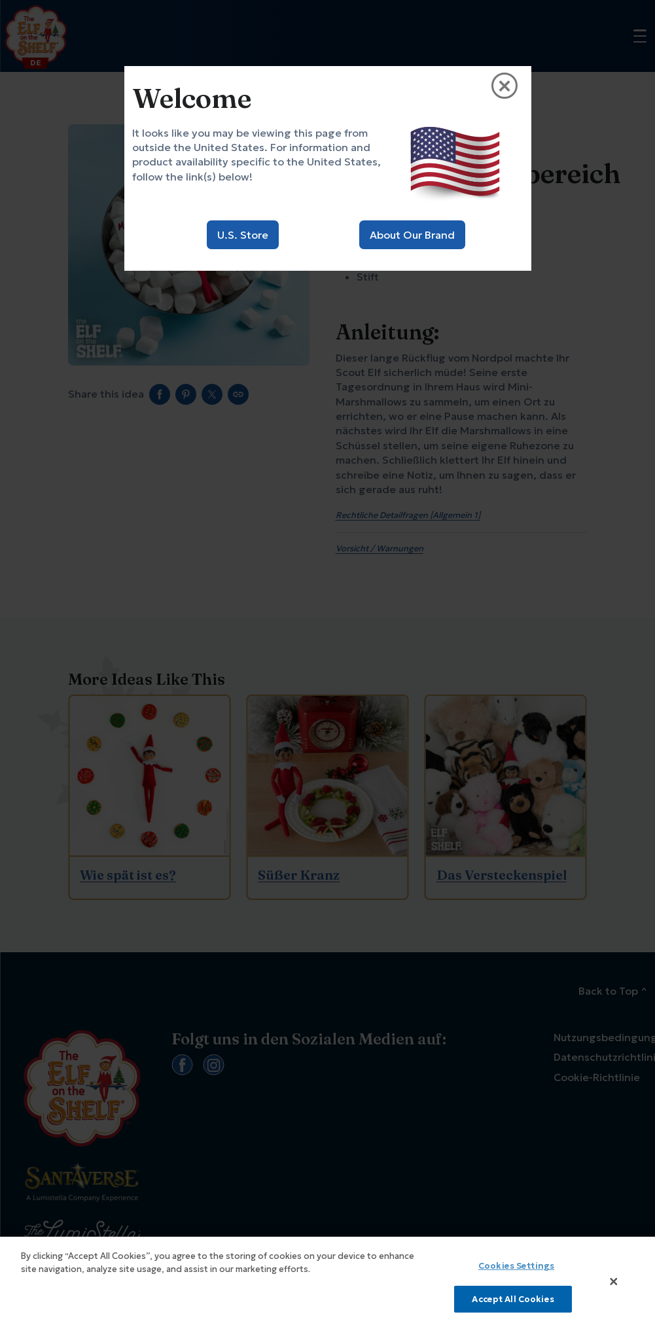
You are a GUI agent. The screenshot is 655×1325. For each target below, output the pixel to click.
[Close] (614, 1286)
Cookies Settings (516, 1271)
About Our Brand (412, 234)
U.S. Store (242, 234)
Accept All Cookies (513, 1304)
